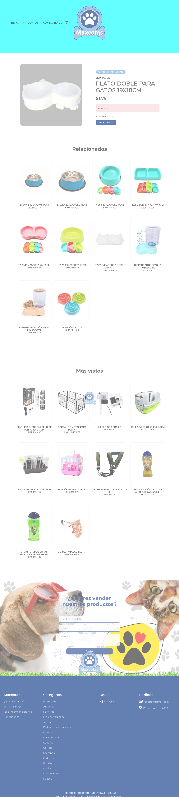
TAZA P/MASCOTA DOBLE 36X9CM (110, 266)
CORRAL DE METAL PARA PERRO (72, 428)
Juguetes (18, 706)
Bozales (17, 763)
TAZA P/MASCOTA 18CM (72, 265)
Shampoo (19, 753)
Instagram (138, 701)
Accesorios (19, 701)
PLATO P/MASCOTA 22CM (72, 205)
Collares (18, 742)
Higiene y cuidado (23, 717)
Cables (17, 768)
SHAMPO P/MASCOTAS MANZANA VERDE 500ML (34, 553)
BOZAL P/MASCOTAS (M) (72, 552)
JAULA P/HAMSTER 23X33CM (72, 489)
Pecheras (18, 712)
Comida (17, 732)
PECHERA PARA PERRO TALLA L (110, 490)
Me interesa (106, 122)
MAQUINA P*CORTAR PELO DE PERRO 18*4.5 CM (34, 428)
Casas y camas (21, 737)
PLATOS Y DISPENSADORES (110, 72)
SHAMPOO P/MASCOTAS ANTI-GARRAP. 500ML (147, 490)
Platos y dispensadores (26, 727)
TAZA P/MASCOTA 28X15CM (148, 205)
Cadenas (18, 758)
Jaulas (16, 722)
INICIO (14, 22)
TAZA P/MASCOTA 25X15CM (34, 265)
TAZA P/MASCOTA (72, 327)
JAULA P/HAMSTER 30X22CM (34, 489)
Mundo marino (22, 773)
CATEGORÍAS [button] (31, 22)
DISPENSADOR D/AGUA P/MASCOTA (147, 266)
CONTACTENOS (52, 22)
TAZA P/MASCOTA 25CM (110, 205)
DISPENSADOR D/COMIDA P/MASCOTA (34, 328)
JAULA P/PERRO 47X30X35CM (148, 427)
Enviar (89, 683)
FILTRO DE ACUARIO (110, 427)
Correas (17, 748)
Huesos (17, 778)
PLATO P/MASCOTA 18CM (34, 205)
